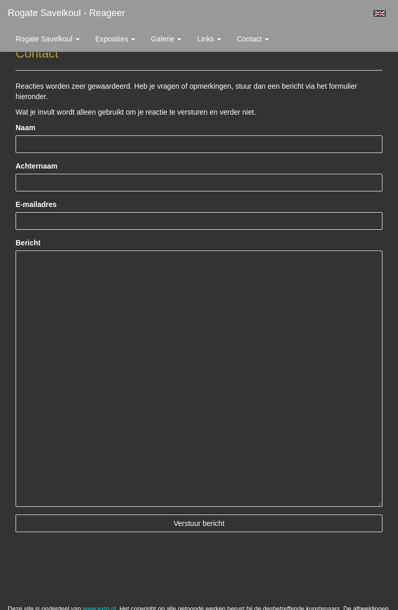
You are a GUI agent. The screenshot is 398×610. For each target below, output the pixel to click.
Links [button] (209, 39)
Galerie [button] (166, 39)
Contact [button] (253, 39)
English (380, 13)
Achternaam (37, 166)
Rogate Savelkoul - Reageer (66, 13)
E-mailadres (36, 204)
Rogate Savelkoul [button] (48, 39)
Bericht (28, 243)
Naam (25, 127)
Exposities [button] (115, 39)
